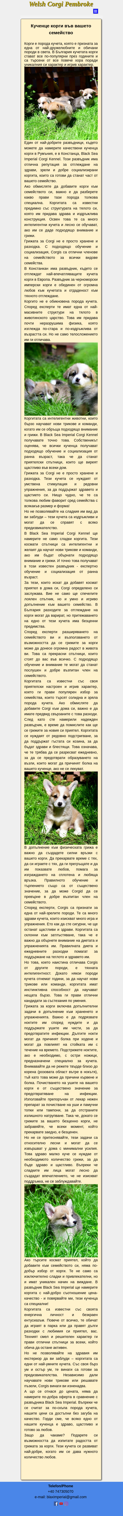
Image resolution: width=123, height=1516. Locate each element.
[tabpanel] (61, 749)
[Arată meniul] (95, 11)
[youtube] (61, 1503)
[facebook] (56, 1503)
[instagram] (66, 1503)
